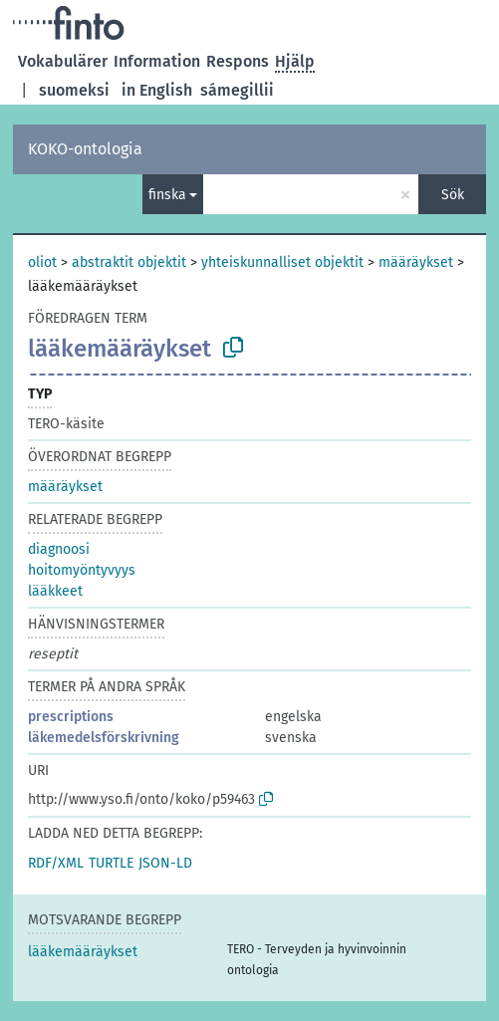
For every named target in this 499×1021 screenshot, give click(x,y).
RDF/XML (56, 863)
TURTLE (111, 863)
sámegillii (237, 90)
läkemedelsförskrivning (103, 737)
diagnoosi (59, 549)
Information (157, 61)
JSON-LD (165, 863)
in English (157, 90)
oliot (42, 262)
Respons (237, 61)
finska (167, 194)
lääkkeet (55, 591)
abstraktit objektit (129, 262)
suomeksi (74, 90)
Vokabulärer (63, 61)
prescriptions (71, 716)
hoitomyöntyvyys (81, 570)
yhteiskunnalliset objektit (282, 262)
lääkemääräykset (82, 951)
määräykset (415, 262)
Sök (452, 194)
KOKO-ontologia (85, 148)
